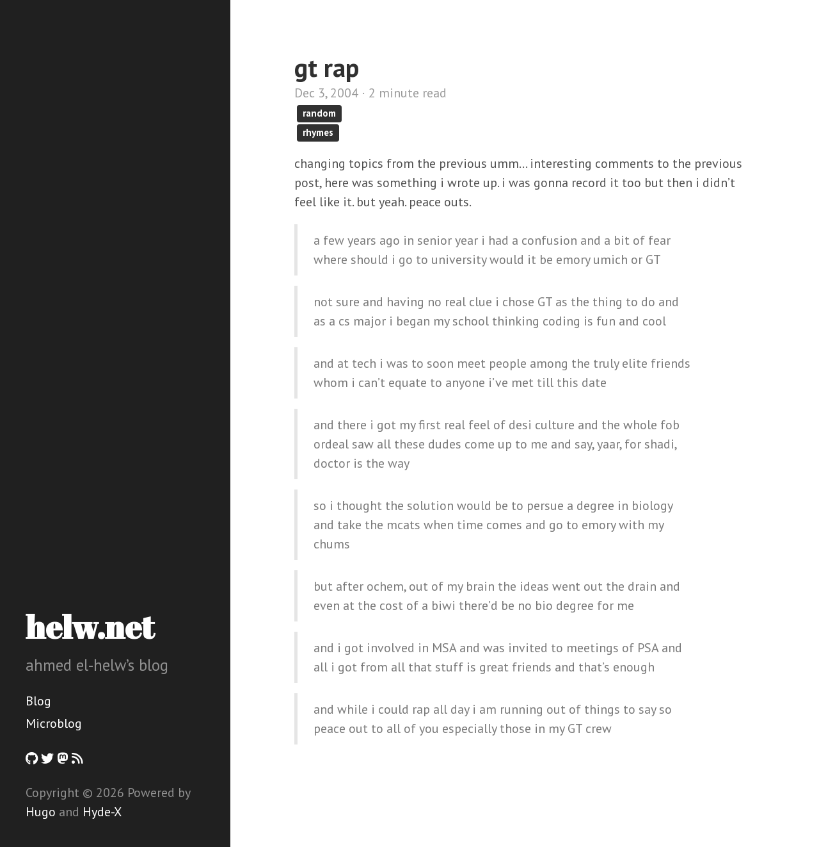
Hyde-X (102, 811)
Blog (38, 701)
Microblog (54, 723)
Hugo (41, 811)
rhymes (318, 132)
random (319, 113)
